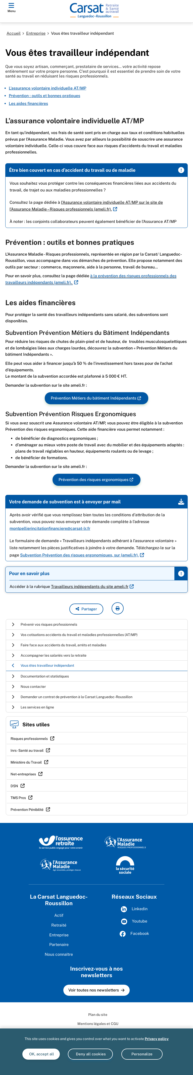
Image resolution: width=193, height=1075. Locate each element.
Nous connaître (59, 954)
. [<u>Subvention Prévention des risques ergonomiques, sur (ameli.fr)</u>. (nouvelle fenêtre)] (79, 555)
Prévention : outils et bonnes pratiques (44, 95)
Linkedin (134, 909)
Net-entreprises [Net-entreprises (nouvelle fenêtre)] (23, 774)
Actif (58, 915)
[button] (86, 609)
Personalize (142, 1054)
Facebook (134, 934)
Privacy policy (157, 1039)
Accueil (14, 33)
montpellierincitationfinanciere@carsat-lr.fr (50, 528)
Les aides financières (28, 103)
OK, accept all (41, 1054)
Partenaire (59, 944)
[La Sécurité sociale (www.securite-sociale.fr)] (125, 864)
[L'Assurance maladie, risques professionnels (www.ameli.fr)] (125, 842)
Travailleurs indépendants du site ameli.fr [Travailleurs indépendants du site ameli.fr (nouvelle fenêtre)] (89, 586)
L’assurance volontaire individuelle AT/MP (47, 88)
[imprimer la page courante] (117, 608)
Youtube (134, 922)
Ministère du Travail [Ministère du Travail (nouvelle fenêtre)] (26, 762)
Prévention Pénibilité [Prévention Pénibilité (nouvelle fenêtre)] (27, 810)
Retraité (58, 925)
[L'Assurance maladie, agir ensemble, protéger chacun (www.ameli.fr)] (60, 864)
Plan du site (97, 1015)
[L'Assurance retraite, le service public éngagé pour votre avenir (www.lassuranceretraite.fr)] (61, 842)
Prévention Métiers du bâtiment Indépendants (93, 398)
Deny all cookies (90, 1054)
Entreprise (35, 33)
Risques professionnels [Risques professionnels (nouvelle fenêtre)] (29, 739)
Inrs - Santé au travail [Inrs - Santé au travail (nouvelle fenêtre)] (27, 750)
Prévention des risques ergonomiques (93, 480)
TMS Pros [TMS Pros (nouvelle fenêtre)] (18, 798)
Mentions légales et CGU (97, 1024)
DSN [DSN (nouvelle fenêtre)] (14, 786)
